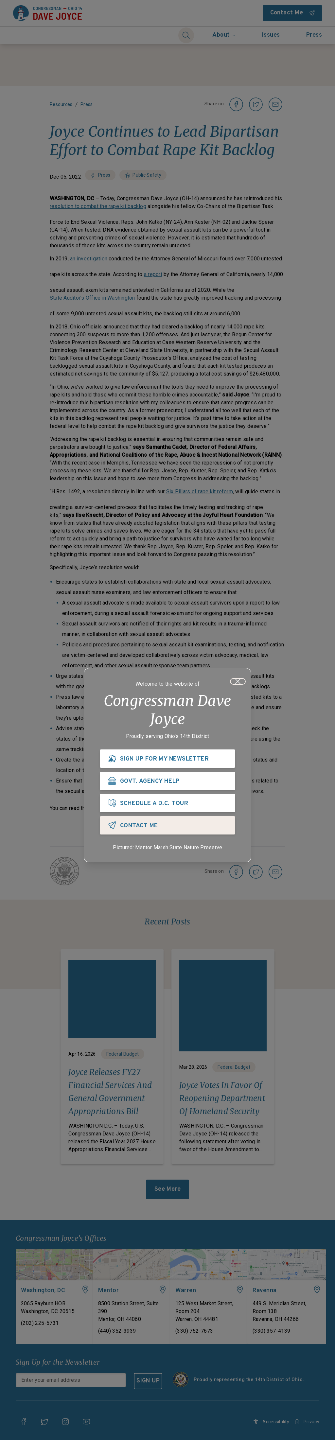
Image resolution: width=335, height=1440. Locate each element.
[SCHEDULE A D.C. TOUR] (167, 805)
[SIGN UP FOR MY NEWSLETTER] (167, 760)
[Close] (238, 683)
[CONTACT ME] (167, 827)
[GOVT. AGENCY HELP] (167, 782)
